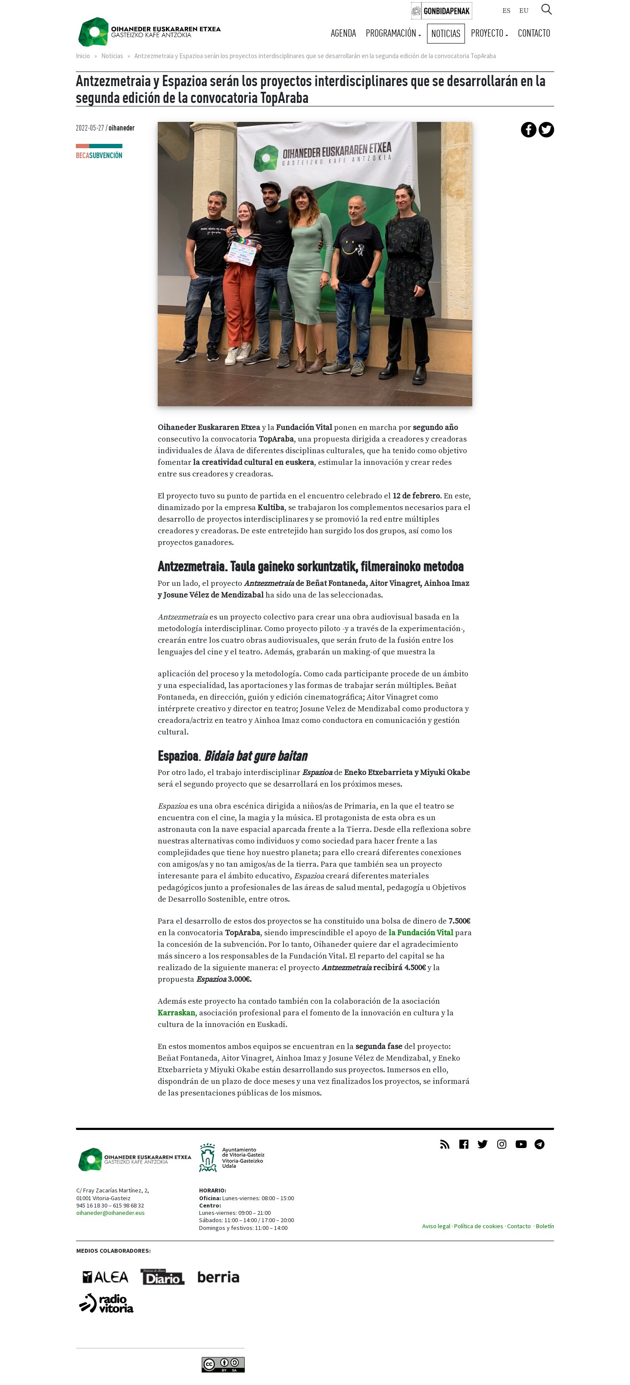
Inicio (83, 56)
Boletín (545, 1226)
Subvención (105, 155)
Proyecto (488, 33)
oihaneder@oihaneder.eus (110, 1213)
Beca (82, 155)
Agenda (343, 33)
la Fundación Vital (421, 933)
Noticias (446, 33)
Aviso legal (436, 1226)
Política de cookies (478, 1226)
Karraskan (176, 1013)
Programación (392, 33)
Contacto (534, 33)
